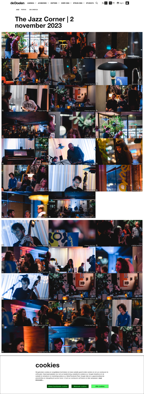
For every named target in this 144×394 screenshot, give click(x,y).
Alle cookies (99, 386)
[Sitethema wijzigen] (104, 3)
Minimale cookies (79, 386)
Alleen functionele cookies (56, 386)
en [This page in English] (113, 3)
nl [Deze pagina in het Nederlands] (110, 3)
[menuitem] (90, 3)
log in (120, 3)
